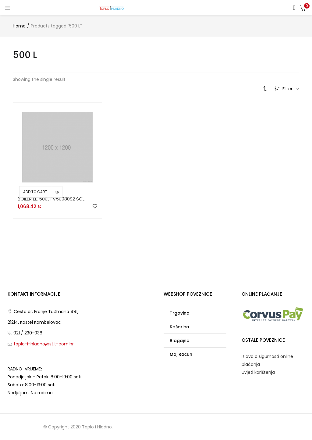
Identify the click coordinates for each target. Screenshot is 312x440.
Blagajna (180, 340)
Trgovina (180, 313)
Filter (287, 88)
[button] (302, 7)
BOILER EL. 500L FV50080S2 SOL (51, 199)
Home (19, 26)
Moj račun (181, 354)
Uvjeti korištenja (258, 372)
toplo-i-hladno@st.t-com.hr (44, 344)
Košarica (179, 327)
